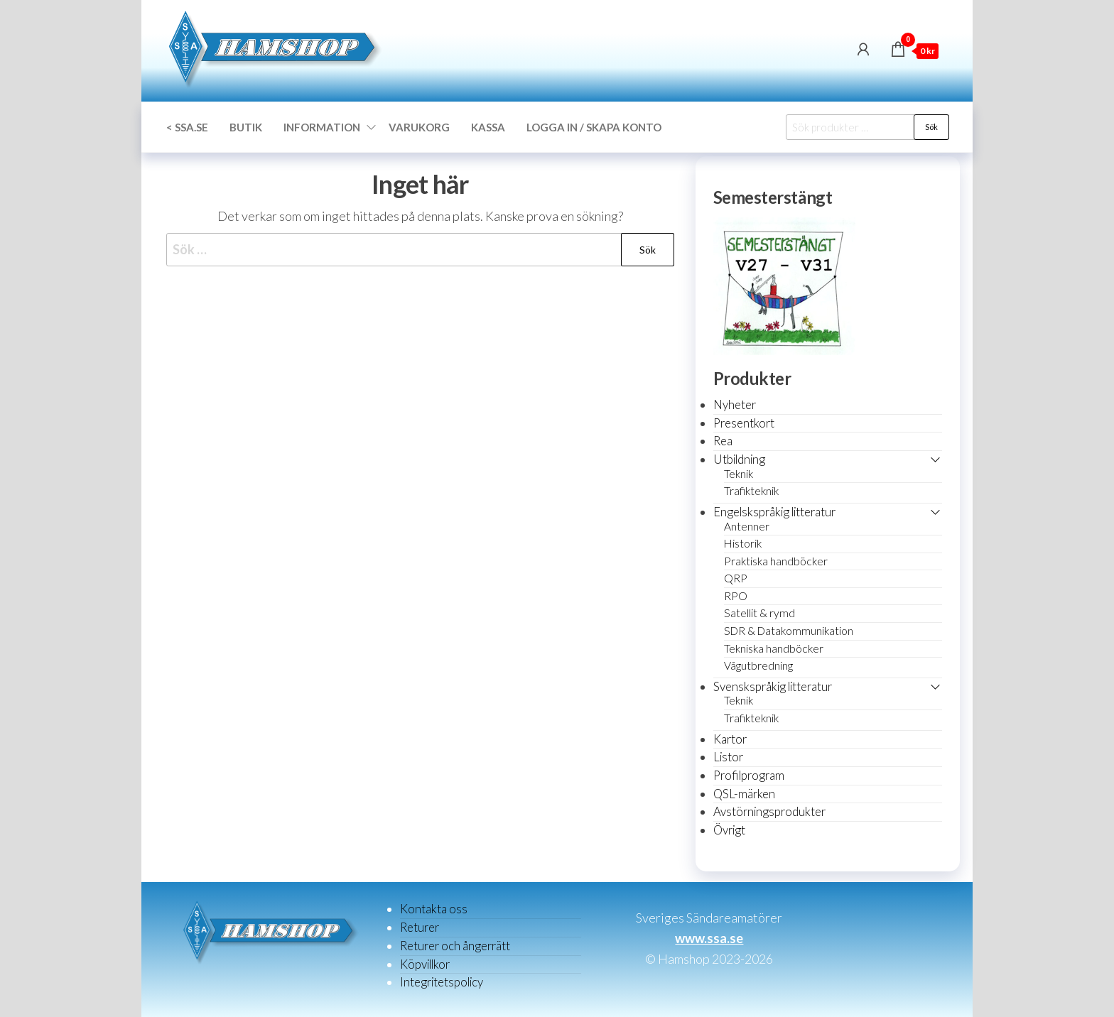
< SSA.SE (187, 127)
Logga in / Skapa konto (593, 127)
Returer (419, 927)
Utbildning (739, 459)
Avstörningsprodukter (769, 811)
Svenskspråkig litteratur (772, 686)
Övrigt (729, 829)
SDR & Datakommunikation (788, 630)
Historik (743, 543)
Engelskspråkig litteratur (774, 511)
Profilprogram (748, 775)
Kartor (730, 739)
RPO (735, 595)
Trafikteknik (751, 490)
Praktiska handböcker (776, 561)
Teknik (738, 473)
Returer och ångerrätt (455, 945)
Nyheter (734, 404)
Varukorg (419, 127)
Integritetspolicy (441, 981)
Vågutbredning (758, 665)
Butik (245, 127)
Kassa (488, 127)
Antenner (746, 526)
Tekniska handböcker (773, 648)
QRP (735, 578)
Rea (722, 440)
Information (321, 127)
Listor (728, 756)
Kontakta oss (433, 908)
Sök (931, 126)
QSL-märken (744, 793)
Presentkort (743, 422)
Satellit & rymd (759, 613)
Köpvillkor (425, 964)
